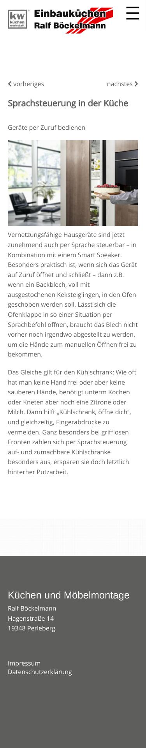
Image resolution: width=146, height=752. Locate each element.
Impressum (24, 663)
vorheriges (26, 83)
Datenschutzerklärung (40, 671)
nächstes (122, 83)
